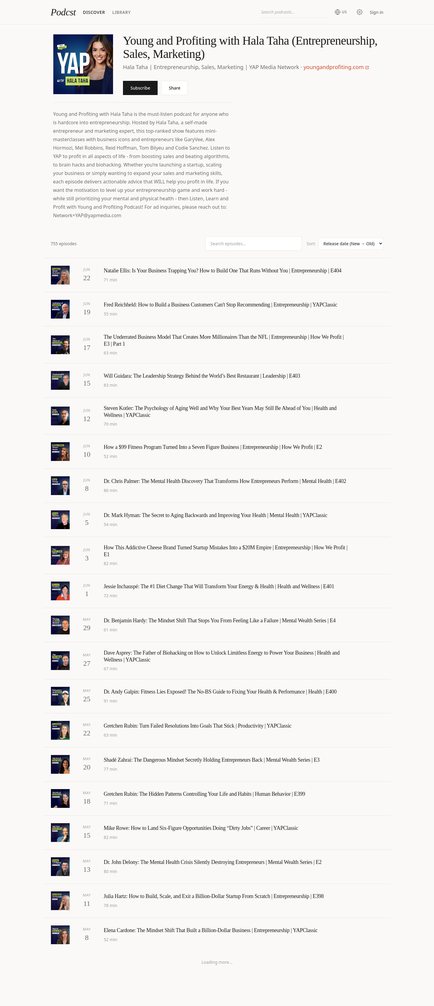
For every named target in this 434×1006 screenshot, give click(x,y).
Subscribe (140, 88)
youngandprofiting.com (336, 67)
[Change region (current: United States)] (340, 12)
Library (121, 12)
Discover (94, 12)
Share (174, 88)
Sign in (376, 12)
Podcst (63, 12)
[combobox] (294, 12)
